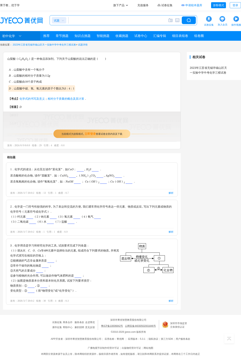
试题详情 (83, 44)
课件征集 (57, 327)
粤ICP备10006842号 (112, 326)
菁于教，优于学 (10, 5)
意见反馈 (90, 327)
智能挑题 (103, 36)
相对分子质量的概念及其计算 (66, 98)
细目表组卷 (180, 36)
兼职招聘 (79, 327)
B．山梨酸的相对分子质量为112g (29, 75)
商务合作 (68, 322)
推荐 (46, 36)
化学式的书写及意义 (32, 98)
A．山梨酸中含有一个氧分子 (27, 69)
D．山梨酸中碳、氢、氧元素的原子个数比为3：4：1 (41, 88)
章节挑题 (62, 36)
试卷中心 (140, 36)
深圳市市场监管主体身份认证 (178, 325)
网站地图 (148, 348)
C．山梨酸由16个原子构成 (25, 81)
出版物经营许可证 (131, 348)
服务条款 (79, 322)
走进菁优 (90, 322)
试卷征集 (57, 322)
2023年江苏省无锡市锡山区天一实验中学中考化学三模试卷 (44, 44)
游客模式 (218, 5)
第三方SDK (167, 339)
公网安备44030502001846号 (140, 326)
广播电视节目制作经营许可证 (103, 348)
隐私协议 (153, 339)
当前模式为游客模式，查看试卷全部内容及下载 (91, 133)
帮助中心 (68, 327)
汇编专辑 (159, 36)
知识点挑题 (83, 36)
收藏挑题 (121, 36)
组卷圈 (199, 36)
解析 (171, 192)
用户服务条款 (183, 339)
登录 (235, 5)
